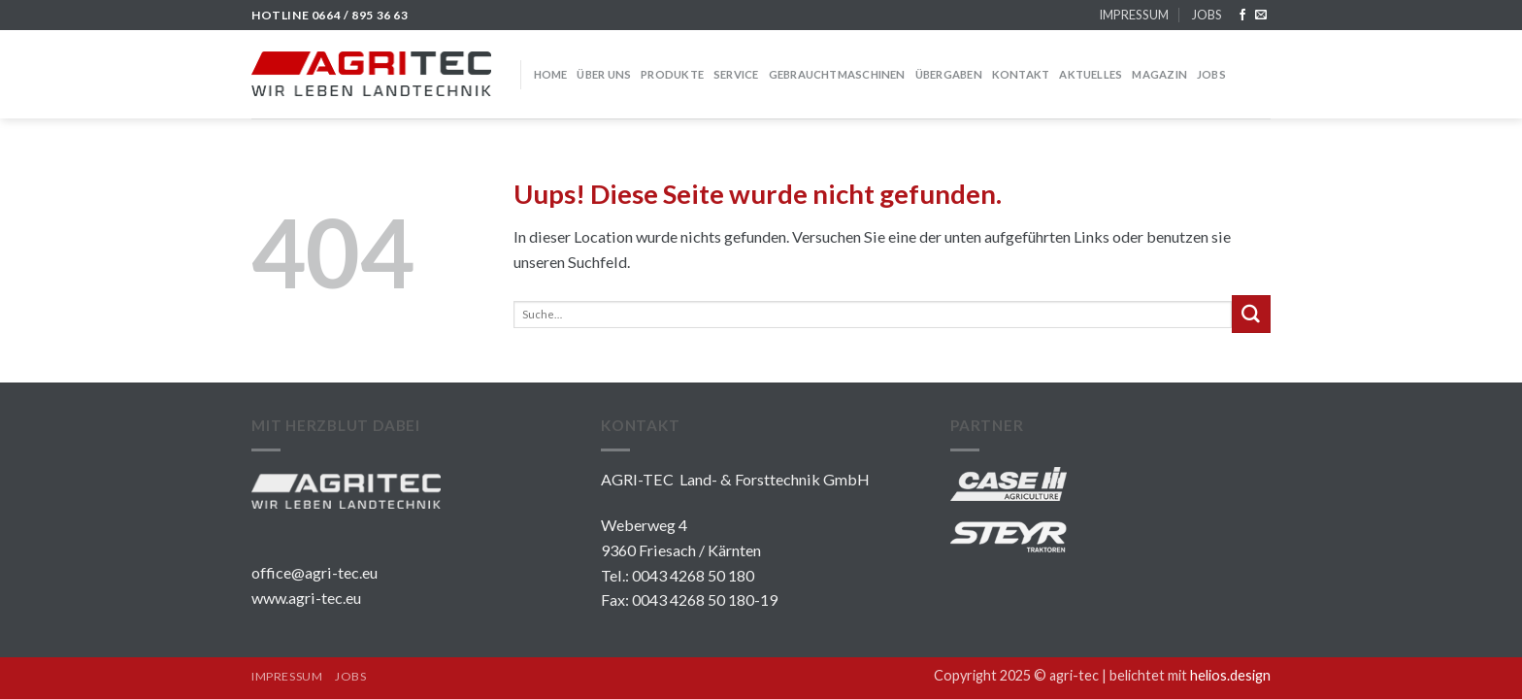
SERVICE (736, 74)
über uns (604, 74)
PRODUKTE (672, 74)
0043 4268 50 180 (693, 575)
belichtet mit (1190, 675)
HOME (551, 74)
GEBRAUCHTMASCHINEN (837, 74)
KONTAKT (1021, 74)
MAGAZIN (1159, 74)
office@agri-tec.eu (314, 572)
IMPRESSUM (1134, 14)
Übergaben (948, 74)
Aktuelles (1090, 74)
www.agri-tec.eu (306, 597)
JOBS (1206, 14)
